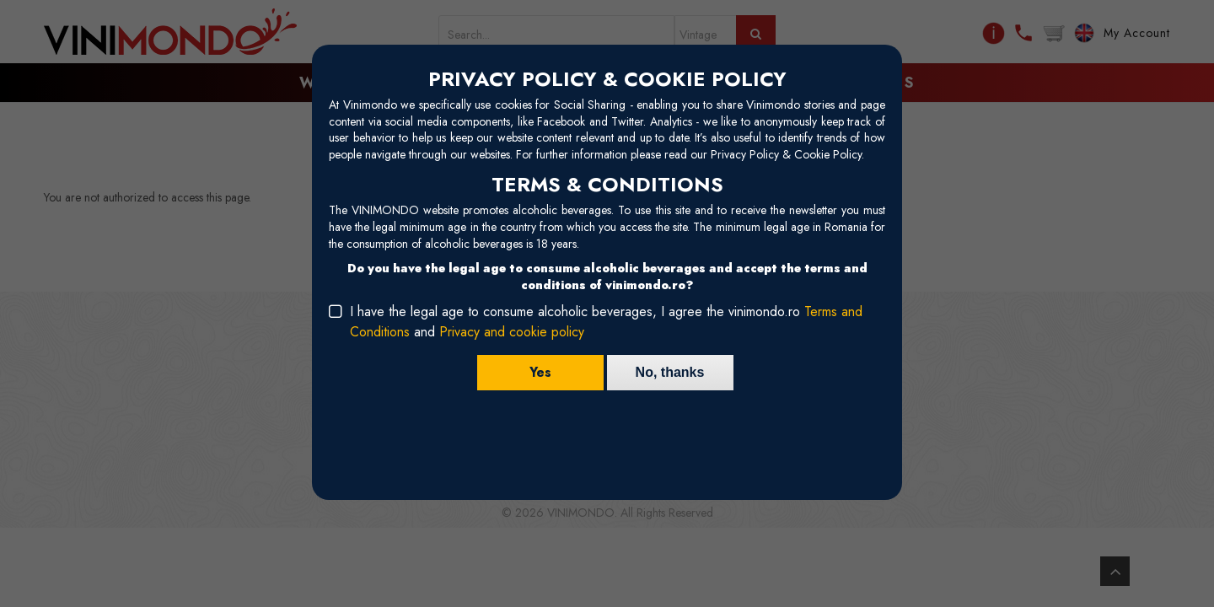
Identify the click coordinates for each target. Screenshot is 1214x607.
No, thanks (670, 372)
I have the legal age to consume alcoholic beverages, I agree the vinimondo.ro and (606, 321)
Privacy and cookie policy (511, 331)
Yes (540, 372)
